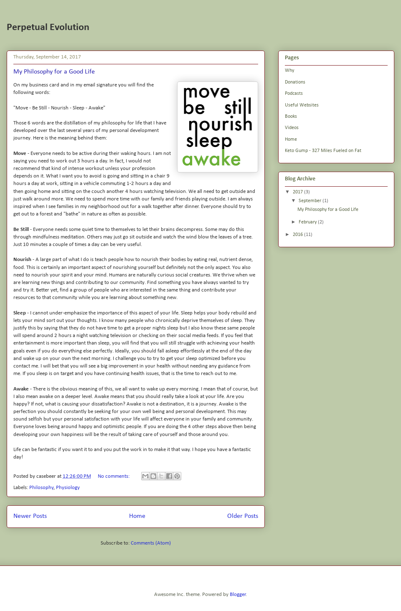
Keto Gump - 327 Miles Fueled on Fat (323, 150)
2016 (298, 234)
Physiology (68, 487)
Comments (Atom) (151, 543)
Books (291, 116)
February (308, 222)
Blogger (238, 594)
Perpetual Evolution (48, 28)
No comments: (114, 476)
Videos (292, 127)
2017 (298, 192)
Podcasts (294, 93)
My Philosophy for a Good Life (54, 71)
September (310, 200)
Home (137, 516)
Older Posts (242, 516)
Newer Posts (30, 516)
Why (289, 70)
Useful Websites (302, 105)
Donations (295, 82)
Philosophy (41, 487)
